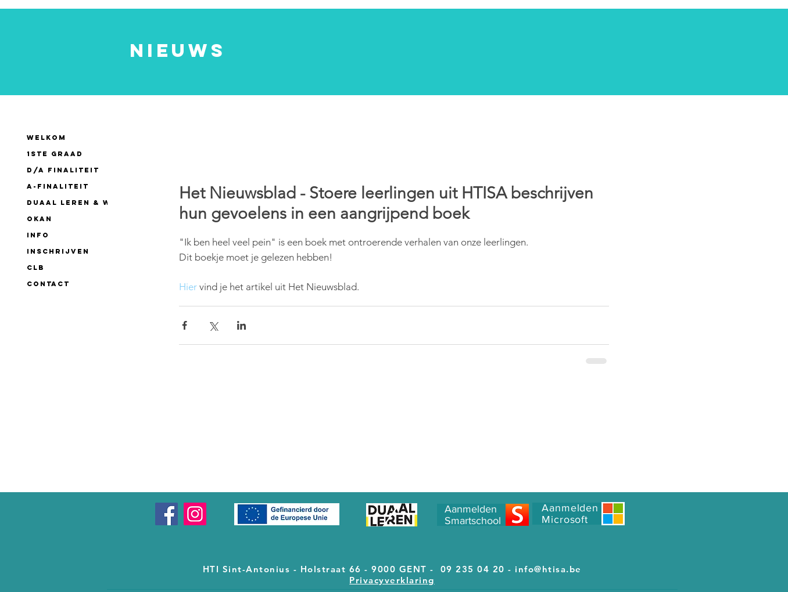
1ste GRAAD (55, 154)
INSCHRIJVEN (58, 251)
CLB (36, 267)
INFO (38, 235)
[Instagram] (195, 514)
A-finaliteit (58, 186)
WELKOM (46, 137)
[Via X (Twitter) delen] (213, 325)
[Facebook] (166, 514)
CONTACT (48, 284)
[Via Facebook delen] (184, 325)
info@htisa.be (548, 569)
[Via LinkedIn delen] (241, 325)
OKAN (39, 219)
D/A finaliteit (63, 170)
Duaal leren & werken (84, 202)
